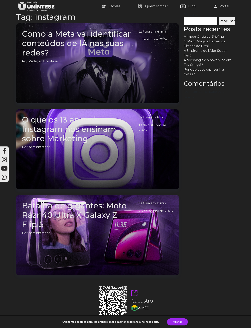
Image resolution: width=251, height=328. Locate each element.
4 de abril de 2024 (153, 39)
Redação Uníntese (43, 61)
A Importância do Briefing (204, 36)
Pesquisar (191, 14)
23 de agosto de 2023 (156, 211)
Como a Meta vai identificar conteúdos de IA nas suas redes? (76, 43)
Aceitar (177, 322)
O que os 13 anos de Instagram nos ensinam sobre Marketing (69, 129)
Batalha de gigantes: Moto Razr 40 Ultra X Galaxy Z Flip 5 (74, 215)
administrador (39, 147)
